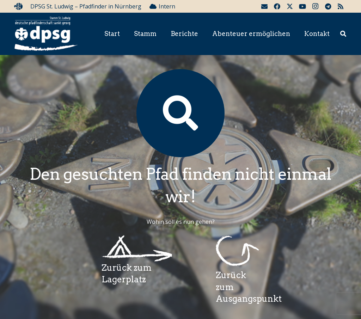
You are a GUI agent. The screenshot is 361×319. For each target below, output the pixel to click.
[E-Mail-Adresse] (264, 6)
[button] (343, 34)
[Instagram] (315, 6)
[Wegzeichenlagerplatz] (137, 248)
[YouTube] (302, 6)
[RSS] (340, 6)
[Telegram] (328, 6)
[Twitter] (289, 6)
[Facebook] (277, 6)
